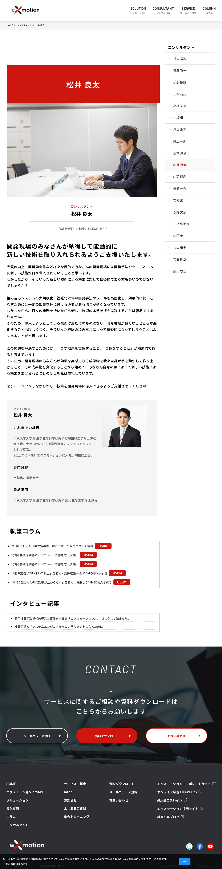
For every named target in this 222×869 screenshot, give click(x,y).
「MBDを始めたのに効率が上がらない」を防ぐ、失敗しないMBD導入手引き (65, 582)
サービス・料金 (74, 779)
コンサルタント (181, 47)
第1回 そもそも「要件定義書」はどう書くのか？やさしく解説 (55, 546)
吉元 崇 (178, 200)
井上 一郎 (179, 141)
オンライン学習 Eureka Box (182, 788)
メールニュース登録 (37, 732)
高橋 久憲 (179, 106)
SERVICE (188, 10)
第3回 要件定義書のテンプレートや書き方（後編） (47, 564)
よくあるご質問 (74, 803)
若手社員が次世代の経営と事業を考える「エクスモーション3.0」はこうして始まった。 (77, 618)
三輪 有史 (179, 94)
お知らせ (70, 795)
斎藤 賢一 (179, 70)
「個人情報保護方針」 (15, 863)
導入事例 (11, 803)
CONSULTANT (163, 10)
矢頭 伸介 (179, 188)
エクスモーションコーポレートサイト (187, 780)
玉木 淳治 (179, 153)
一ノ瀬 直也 (181, 224)
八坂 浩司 (179, 129)
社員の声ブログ (174, 812)
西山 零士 (179, 271)
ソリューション (15, 795)
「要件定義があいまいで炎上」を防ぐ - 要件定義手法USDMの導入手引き (62, 573)
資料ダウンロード (107, 732)
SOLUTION (138, 10)
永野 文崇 (179, 212)
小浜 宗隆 (179, 82)
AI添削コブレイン (175, 796)
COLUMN (209, 10)
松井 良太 (179, 165)
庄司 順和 (179, 176)
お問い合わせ (176, 732)
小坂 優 (178, 117)
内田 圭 (178, 235)
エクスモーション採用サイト (182, 804)
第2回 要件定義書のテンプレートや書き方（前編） (47, 555)
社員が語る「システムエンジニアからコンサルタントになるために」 (63, 626)
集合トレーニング (75, 810)
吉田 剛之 (179, 259)
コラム (10, 810)
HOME (10, 779)
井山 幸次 (179, 58)
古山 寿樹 (179, 247)
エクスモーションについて (21, 787)
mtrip (68, 787)
